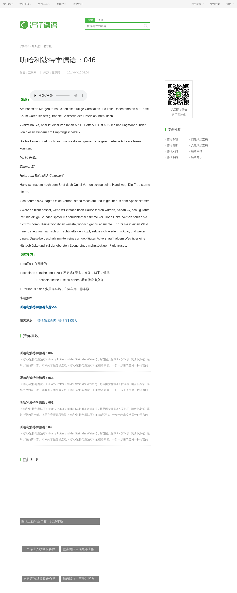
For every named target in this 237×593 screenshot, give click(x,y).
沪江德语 (24, 46)
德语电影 (172, 145)
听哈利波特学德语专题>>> (38, 307)
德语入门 (172, 151)
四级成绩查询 (199, 139)
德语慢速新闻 (47, 320)
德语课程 (172, 139)
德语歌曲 (172, 157)
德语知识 (196, 157)
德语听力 (49, 46)
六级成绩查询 (199, 145)
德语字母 (196, 151)
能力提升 (36, 46)
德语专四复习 (67, 320)
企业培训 (78, 4)
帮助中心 (61, 4)
